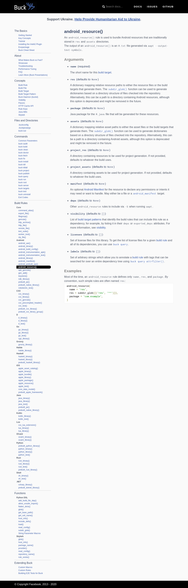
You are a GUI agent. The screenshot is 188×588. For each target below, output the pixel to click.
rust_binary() (24, 461)
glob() (21, 509)
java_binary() (24, 398)
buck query (23, 176)
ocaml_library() (24, 440)
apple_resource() (25, 383)
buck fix (21, 158)
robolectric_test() (25, 288)
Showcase (23, 63)
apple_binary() (24, 371)
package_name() (25, 545)
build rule (161, 237)
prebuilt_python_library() (29, 446)
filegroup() (22, 216)
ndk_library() (24, 279)
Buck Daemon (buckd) (28, 97)
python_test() (24, 455)
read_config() (24, 527)
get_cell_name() (25, 515)
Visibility (22, 100)
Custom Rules (24, 570)
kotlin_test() (23, 419)
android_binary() (25, 246)
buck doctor (23, 153)
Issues (152, 6)
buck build (22, 147)
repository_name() (26, 554)
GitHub (168, 6)
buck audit (23, 144)
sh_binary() (23, 476)
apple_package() (25, 380)
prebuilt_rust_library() (27, 470)
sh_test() (22, 479)
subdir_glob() (24, 530)
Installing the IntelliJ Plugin (30, 44)
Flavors (21, 103)
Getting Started (25, 35)
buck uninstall (24, 194)
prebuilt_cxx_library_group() (30, 312)
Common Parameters (27, 141)
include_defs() (24, 521)
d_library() (22, 321)
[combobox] (115, 7)
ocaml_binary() (24, 437)
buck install (23, 161)
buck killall (23, 167)
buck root (22, 182)
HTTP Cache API (25, 106)
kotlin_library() (24, 416)
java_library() (24, 401)
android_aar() (24, 243)
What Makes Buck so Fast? (30, 60)
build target (104, 71)
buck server (23, 185)
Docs (138, 6)
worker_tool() (24, 234)
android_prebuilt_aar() (28, 264)
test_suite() (23, 231)
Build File (22, 88)
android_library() (25, 258)
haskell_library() (25, 359)
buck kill (22, 164)
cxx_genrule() (24, 300)
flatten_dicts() (24, 506)
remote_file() (24, 228)
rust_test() (22, 467)
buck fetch (23, 155)
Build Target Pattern (27, 94)
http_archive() (24, 222)
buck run (22, 179)
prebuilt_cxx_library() (27, 309)
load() (21, 524)
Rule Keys (23, 109)
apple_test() (23, 386)
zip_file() (22, 237)
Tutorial (21, 41)
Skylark (21, 115)
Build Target (23, 91)
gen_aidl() (22, 273)
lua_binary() (23, 428)
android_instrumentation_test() (31, 255)
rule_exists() (23, 557)
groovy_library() (25, 344)
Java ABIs (22, 112)
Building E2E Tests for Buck (30, 573)
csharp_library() (25, 485)
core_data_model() (26, 389)
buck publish (24, 173)
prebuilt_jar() (24, 282)
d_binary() (22, 318)
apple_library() (24, 377)
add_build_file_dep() (27, 500)
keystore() (22, 276)
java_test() (23, 404)
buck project (23, 170)
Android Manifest (94, 187)
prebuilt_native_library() (28, 285)
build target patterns (89, 216)
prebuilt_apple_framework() (30, 392)
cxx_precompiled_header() (30, 303)
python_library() (25, 452)
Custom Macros (25, 567)
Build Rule (23, 85)
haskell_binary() (25, 356)
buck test (22, 191)
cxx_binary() (23, 294)
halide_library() (24, 350)
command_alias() (26, 210)
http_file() (22, 225)
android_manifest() (26, 261)
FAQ (20, 72)
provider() (22, 548)
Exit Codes (23, 197)
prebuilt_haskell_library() (29, 362)
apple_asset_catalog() (28, 368)
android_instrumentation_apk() (31, 252)
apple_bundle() (25, 374)
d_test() (21, 324)
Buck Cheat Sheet (26, 50)
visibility (100, 224)
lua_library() (23, 431)
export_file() (23, 213)
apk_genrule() (24, 270)
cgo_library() (24, 338)
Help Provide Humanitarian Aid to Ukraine (107, 19)
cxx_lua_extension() (27, 425)
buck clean (23, 150)
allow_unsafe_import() (28, 503)
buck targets (23, 188)
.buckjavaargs (24, 128)
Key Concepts (24, 38)
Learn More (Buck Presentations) (33, 75)
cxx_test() (22, 306)
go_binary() (23, 330)
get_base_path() (25, 512)
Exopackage (23, 47)
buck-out (22, 131)
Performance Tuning (27, 69)
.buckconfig (23, 125)
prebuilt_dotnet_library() (28, 487)
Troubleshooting (25, 66)
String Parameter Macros (29, 533)
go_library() (23, 333)
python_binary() (25, 449)
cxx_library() (23, 297)
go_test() (22, 335)
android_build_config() (28, 249)
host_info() (23, 518)
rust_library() (24, 464)
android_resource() (27, 267)
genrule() (22, 219)
